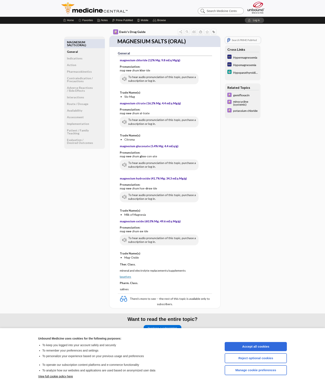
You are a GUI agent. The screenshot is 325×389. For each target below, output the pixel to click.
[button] (160, 20)
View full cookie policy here (55, 376)
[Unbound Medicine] (256, 7)
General (72, 42)
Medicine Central (113, 8)
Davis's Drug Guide (129, 31)
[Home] (68, 20)
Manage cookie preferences (255, 370)
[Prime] (122, 20)
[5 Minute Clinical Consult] (243, 72)
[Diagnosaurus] (243, 57)
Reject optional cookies (255, 358)
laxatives (125, 276)
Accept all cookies (255, 346)
